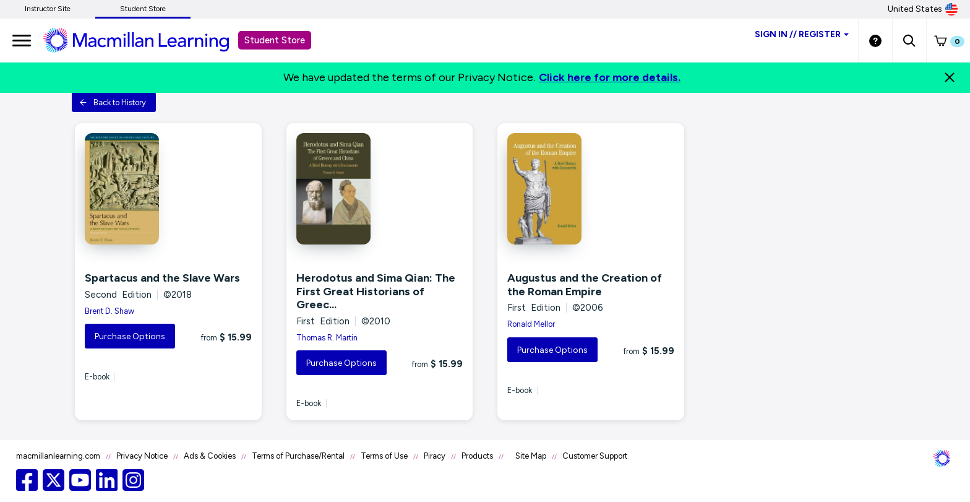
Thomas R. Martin (327, 337)
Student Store (143, 8)
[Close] (949, 77)
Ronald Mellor (531, 324)
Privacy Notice (142, 456)
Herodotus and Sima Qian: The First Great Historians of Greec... (375, 291)
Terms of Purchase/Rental (298, 456)
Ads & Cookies (210, 456)
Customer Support (594, 456)
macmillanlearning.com (58, 456)
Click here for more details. (609, 77)
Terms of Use (384, 456)
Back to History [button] (112, 102)
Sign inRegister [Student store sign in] (802, 34)
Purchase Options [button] (130, 336)
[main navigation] (21, 40)
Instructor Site (48, 8)
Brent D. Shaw (109, 311)
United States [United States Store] (923, 9)
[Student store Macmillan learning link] (145, 39)
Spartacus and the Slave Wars (162, 278)
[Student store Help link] (875, 40)
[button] (909, 40)
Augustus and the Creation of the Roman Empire (584, 284)
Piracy (434, 456)
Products (477, 456)
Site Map (530, 456)
